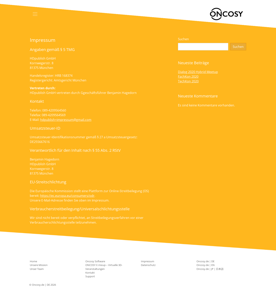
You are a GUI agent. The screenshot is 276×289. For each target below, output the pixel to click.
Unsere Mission (39, 265)
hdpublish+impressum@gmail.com (65, 120)
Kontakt (90, 272)
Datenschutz (148, 265)
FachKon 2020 (188, 76)
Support (90, 276)
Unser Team (37, 269)
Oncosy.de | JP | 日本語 (210, 269)
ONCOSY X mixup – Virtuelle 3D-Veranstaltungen (103, 266)
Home (33, 261)
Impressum (147, 261)
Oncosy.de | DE (205, 261)
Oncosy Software (95, 261)
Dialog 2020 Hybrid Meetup (198, 72)
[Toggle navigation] (35, 14)
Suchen (183, 39)
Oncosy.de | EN (205, 265)
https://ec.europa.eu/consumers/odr (67, 196)
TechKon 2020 (188, 81)
